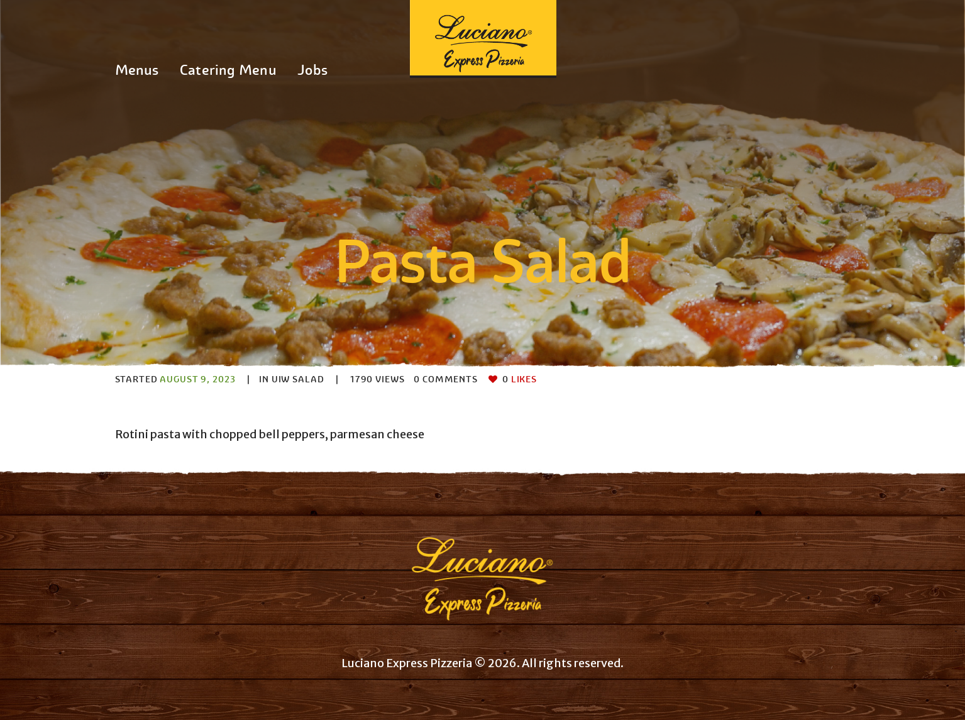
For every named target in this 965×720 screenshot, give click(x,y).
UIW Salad (298, 379)
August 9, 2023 (197, 379)
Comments (446, 379)
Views (377, 379)
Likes (519, 379)
